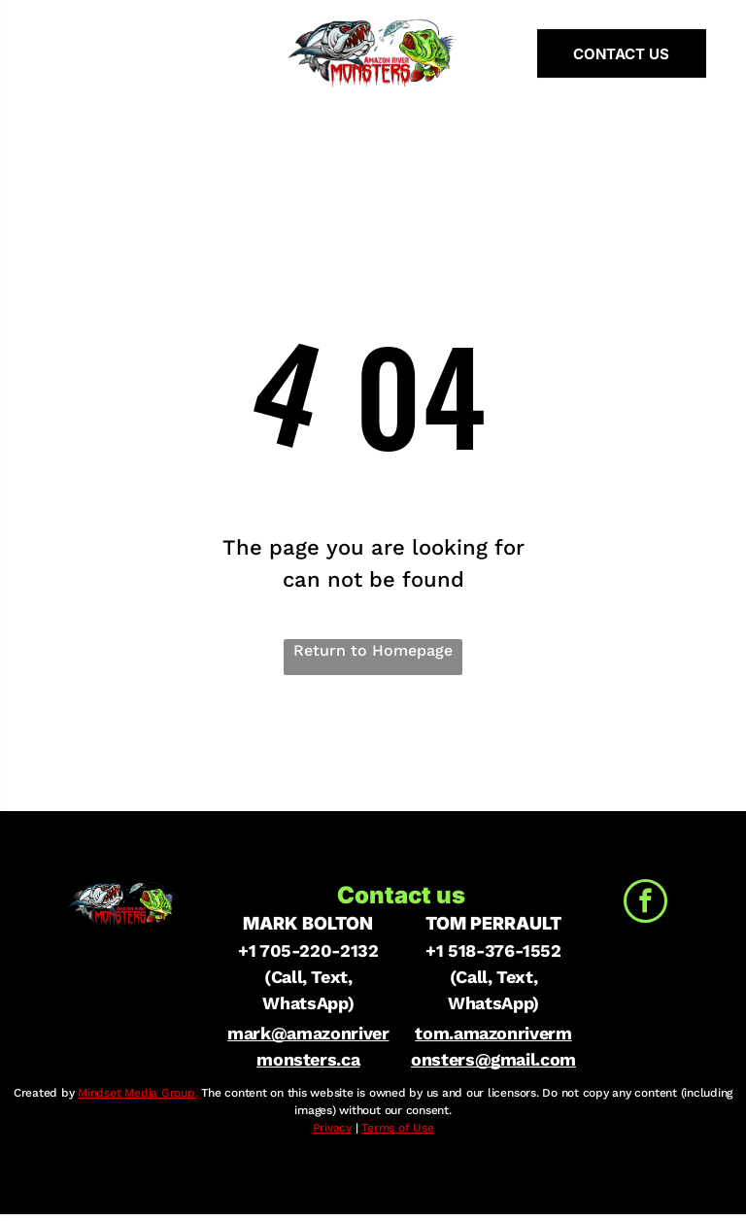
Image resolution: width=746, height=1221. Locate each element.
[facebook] (645, 903)
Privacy (332, 1128)
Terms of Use (397, 1128)
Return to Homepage (373, 650)
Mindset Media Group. (137, 1093)
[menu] (42, 53)
